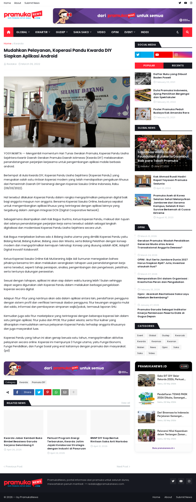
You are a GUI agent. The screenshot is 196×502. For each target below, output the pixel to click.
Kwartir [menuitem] (41, 32)
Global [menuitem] (21, 32)
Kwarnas (156, 341)
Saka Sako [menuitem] (81, 32)
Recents (178, 65)
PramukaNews (29, 497)
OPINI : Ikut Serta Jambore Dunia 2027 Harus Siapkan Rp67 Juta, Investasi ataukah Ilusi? (162, 263)
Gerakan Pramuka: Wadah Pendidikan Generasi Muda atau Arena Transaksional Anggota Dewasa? (163, 244)
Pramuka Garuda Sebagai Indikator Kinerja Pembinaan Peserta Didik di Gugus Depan (161, 313)
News (153, 347)
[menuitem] (8, 32)
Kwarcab (180, 335)
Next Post (122, 466)
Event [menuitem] (128, 32)
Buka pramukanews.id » (163, 448)
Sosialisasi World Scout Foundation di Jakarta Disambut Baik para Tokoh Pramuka (163, 156)
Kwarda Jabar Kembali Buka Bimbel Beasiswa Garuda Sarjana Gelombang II (23, 441)
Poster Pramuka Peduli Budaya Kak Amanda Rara (171, 111)
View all (125, 402)
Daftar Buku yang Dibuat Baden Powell (170, 75)
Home (7, 3)
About (17, 3)
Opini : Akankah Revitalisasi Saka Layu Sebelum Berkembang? (163, 295)
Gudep (165, 335)
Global (152, 335)
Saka (176, 347)
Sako (140, 353)
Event (140, 335)
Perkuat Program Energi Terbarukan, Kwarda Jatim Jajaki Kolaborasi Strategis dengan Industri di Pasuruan (66, 443)
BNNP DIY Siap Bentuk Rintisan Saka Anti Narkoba (109, 439)
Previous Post (14, 466)
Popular (149, 65)
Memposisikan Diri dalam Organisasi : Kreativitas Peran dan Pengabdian (162, 280)
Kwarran (171, 341)
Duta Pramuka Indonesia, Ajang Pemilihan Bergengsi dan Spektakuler (171, 94)
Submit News (32, 3)
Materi (140, 347)
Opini (165, 347)
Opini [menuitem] (115, 32)
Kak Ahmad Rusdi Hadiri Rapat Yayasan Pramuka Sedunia (170, 180)
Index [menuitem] (145, 32)
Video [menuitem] (101, 32)
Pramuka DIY (38, 382)
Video (152, 353)
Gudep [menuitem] (60, 32)
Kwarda (19, 43)
